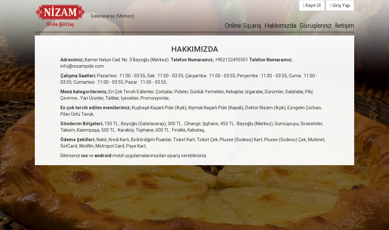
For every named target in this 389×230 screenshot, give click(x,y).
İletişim (344, 25)
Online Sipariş (243, 25)
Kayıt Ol (312, 5)
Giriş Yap (340, 5)
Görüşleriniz (316, 25)
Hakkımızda (280, 25)
